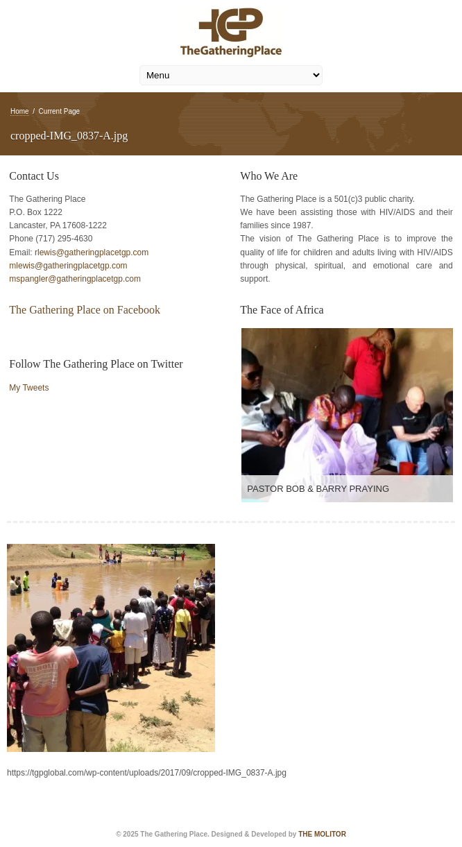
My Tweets (29, 388)
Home (19, 111)
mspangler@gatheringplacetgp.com (75, 279)
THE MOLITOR (322, 834)
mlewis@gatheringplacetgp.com (68, 266)
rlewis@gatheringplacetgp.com (91, 252)
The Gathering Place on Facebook (84, 310)
